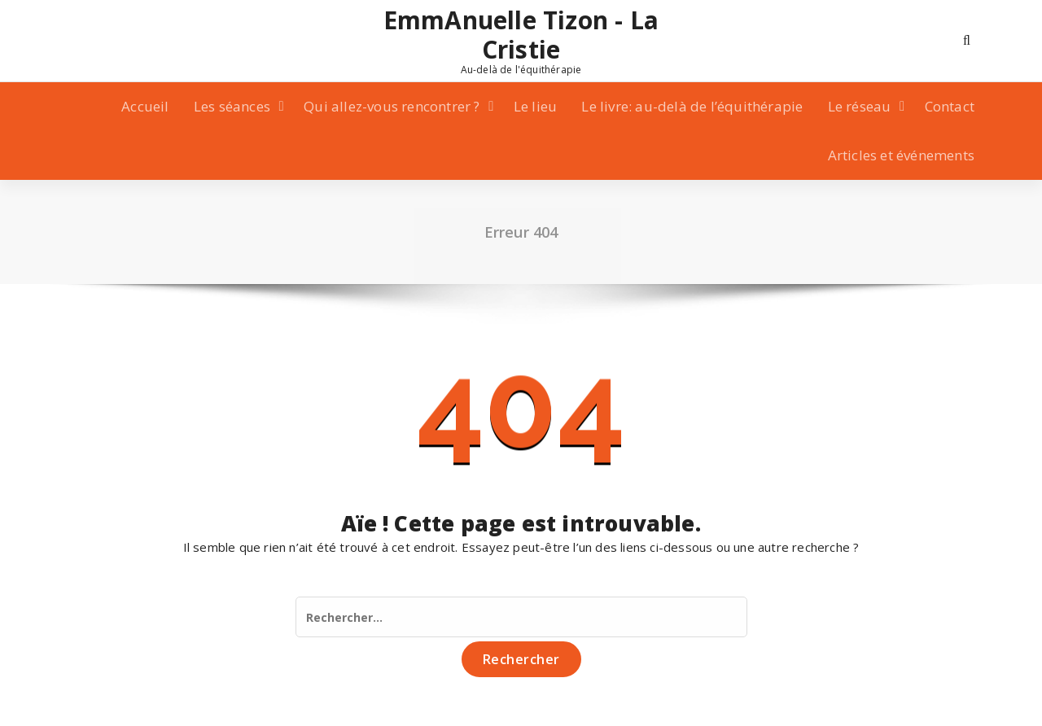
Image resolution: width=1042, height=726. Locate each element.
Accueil (145, 106)
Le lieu (535, 106)
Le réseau (859, 106)
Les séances (232, 106)
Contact (949, 106)
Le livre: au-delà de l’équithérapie (692, 106)
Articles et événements (901, 155)
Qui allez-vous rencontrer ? (391, 106)
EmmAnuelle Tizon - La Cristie (521, 35)
